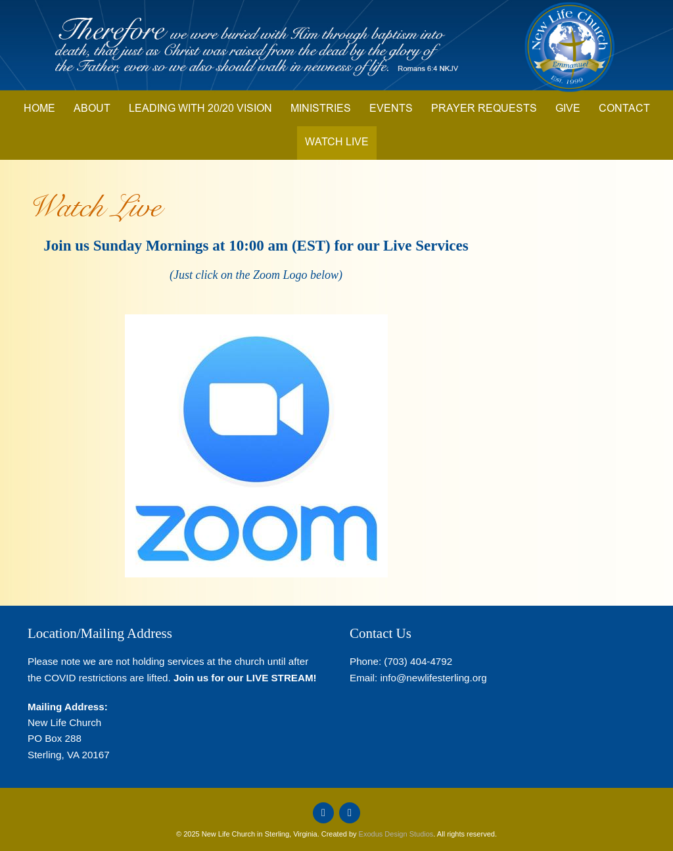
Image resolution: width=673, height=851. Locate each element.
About (92, 109)
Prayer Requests (484, 109)
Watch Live (337, 142)
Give (567, 109)
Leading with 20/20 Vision (200, 109)
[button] (256, 445)
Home (39, 109)
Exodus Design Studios (396, 834)
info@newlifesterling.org (433, 677)
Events (391, 109)
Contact (624, 109)
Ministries (320, 109)
